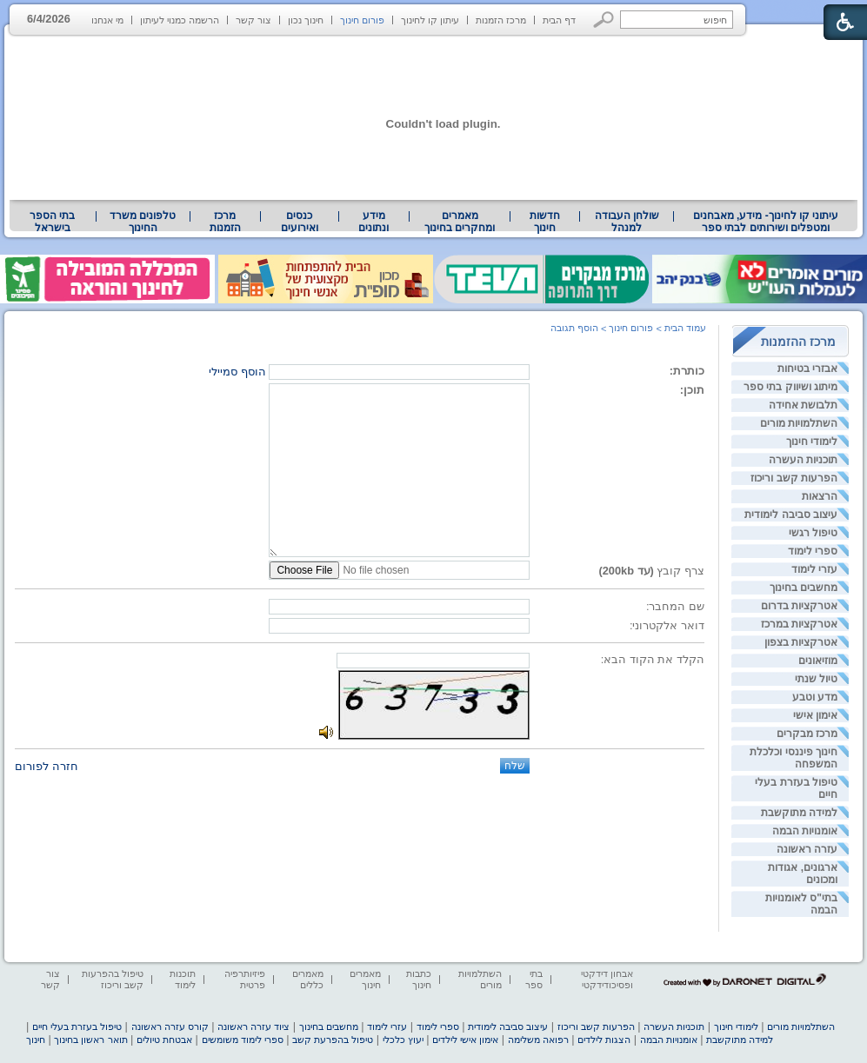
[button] (604, 19)
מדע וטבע (814, 697)
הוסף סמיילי (237, 371)
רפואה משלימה (538, 1039)
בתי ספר (534, 979)
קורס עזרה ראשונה (170, 1026)
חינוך (35, 1039)
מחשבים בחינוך (803, 587)
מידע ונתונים (373, 221)
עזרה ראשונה (807, 849)
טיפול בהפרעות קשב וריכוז (112, 979)
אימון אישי (815, 715)
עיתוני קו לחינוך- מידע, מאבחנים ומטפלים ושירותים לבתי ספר (766, 221)
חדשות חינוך (545, 221)
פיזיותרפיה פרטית (244, 979)
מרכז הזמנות (501, 20)
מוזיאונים (817, 660)
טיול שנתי (816, 679)
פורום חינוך (362, 20)
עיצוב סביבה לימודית (790, 514)
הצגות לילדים (603, 1039)
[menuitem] (765, 221)
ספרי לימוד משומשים (242, 1039)
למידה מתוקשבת (799, 813)
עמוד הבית (685, 327)
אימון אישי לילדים (465, 1039)
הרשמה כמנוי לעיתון (179, 20)
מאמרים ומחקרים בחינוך (459, 221)
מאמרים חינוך (365, 979)
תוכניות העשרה (803, 460)
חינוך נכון (305, 20)
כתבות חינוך (418, 979)
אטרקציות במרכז (799, 624)
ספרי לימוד (812, 551)
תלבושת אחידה (803, 405)
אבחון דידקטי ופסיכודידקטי (607, 979)
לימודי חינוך (811, 441)
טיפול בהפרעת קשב (332, 1039)
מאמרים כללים (307, 979)
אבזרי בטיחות (807, 368)
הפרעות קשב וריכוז (793, 478)
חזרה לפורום (46, 766)
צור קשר (253, 20)
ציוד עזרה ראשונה (253, 1026)
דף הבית (559, 20)
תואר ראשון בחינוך (90, 1039)
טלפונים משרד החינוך (143, 221)
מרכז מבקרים (807, 733)
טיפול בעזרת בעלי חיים (77, 1026)
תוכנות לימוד (183, 979)
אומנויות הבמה (804, 831)
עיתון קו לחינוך (430, 20)
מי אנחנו (107, 20)
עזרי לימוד (814, 569)
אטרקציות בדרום (799, 606)
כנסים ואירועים (299, 221)
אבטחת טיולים (164, 1039)
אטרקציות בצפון (800, 642)
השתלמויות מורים (798, 423)
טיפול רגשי (813, 533)
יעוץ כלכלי (403, 1039)
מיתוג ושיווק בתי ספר (790, 387)
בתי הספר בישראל (52, 221)
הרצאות (819, 496)
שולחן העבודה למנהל (627, 221)
